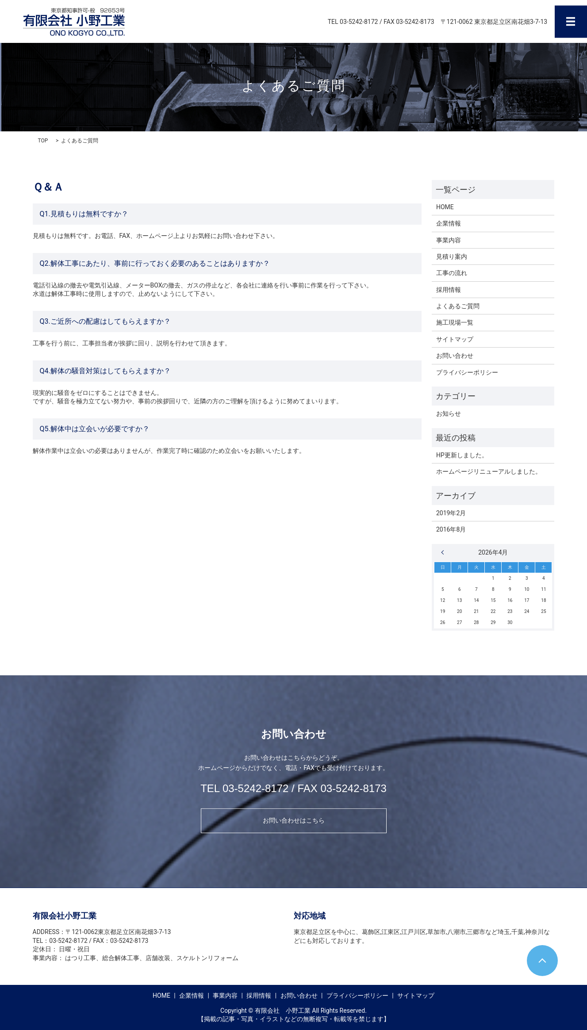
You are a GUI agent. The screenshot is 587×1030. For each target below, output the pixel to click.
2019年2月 (451, 513)
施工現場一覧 (454, 322)
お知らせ (448, 413)
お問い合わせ (454, 355)
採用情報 (448, 289)
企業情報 (448, 223)
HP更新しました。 (462, 455)
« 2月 (445, 552)
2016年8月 (451, 529)
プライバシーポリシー (467, 372)
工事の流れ (451, 272)
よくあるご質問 (458, 306)
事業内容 (448, 240)
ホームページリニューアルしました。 (488, 471)
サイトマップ (454, 339)
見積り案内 (451, 256)
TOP (43, 141)
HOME (445, 207)
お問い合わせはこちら (294, 820)
